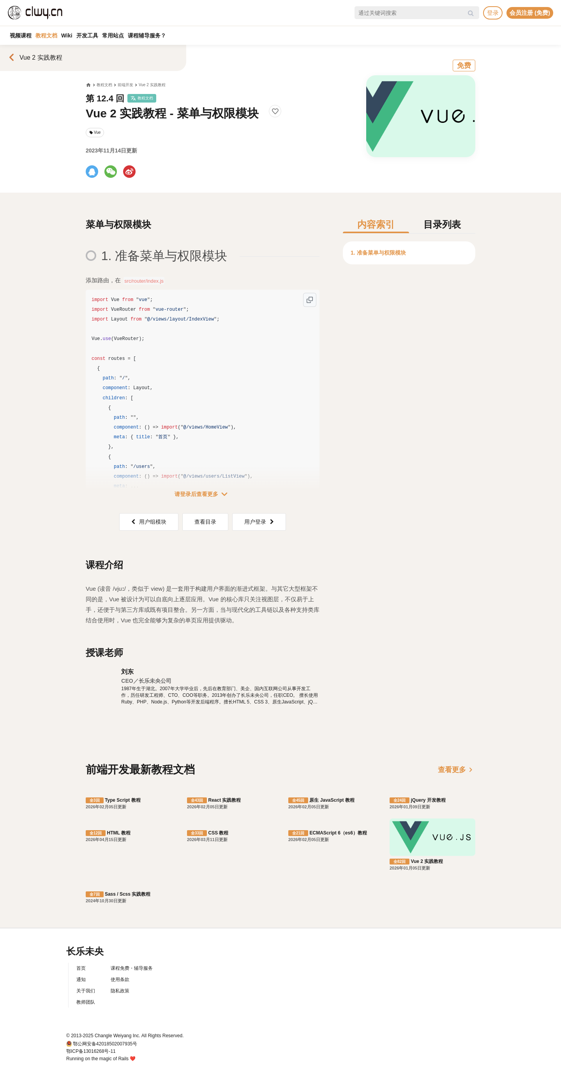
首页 (81, 968)
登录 (493, 12)
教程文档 (46, 35)
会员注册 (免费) (530, 12)
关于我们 (85, 991)
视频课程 (21, 35)
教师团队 (85, 1002)
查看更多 (456, 769)
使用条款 (120, 979)
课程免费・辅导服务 (132, 968)
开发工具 (87, 35)
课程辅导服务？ (147, 35)
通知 (81, 979)
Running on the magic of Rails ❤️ (101, 1058)
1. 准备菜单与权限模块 (378, 253)
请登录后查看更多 (203, 494)
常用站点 (113, 35)
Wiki (66, 35)
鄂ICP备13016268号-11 (91, 1051)
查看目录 (205, 522)
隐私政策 (120, 991)
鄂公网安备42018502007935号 (105, 1044)
